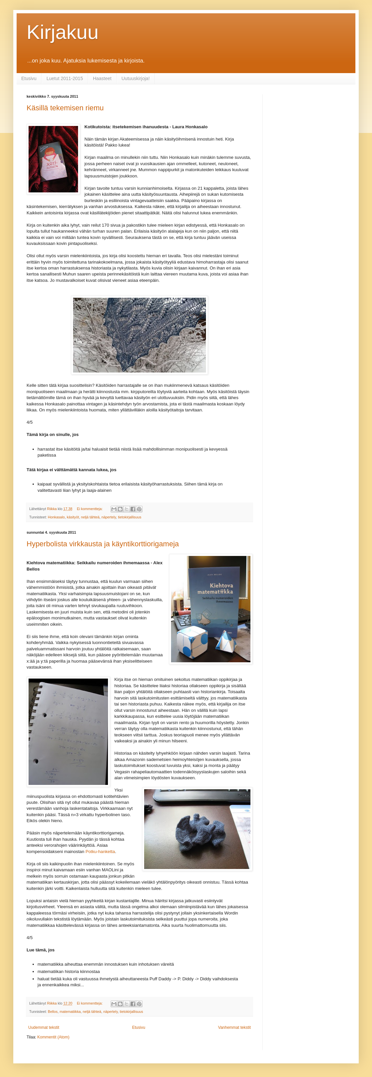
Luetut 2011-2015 (64, 78)
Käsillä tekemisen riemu (65, 108)
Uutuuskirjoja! (136, 78)
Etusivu (29, 78)
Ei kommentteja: (90, 509)
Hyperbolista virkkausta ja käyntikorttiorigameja (103, 544)
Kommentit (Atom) (53, 1037)
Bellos (52, 1012)
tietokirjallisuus (129, 517)
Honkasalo (56, 517)
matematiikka (70, 1012)
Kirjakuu (63, 32)
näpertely (109, 517)
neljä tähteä (90, 517)
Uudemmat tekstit (43, 1027)
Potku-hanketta (100, 851)
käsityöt (73, 517)
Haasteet (102, 78)
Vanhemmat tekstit (234, 1027)
